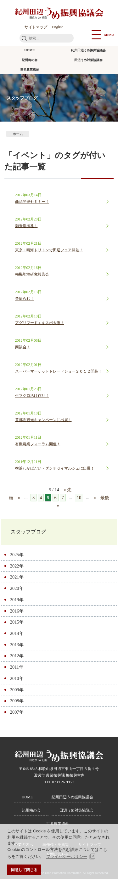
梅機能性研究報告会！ (34, 274)
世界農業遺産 (29, 69)
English (58, 27)
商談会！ (22, 347)
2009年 (17, 689)
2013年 (17, 644)
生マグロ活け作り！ (32, 395)
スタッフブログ (28, 531)
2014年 (17, 633)
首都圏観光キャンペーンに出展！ (43, 420)
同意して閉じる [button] (24, 870)
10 (79, 497)
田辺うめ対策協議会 (88, 60)
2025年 (17, 554)
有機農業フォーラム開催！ (37, 444)
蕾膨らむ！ (24, 298)
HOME (29, 50)
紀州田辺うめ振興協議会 (88, 50)
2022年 (17, 565)
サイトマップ (36, 27)
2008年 (17, 700)
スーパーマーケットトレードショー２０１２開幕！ (58, 371)
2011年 (16, 667)
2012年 (17, 655)
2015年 (17, 622)
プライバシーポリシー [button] (66, 856)
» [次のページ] (95, 497)
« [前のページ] (19, 497)
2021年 (17, 576)
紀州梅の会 (29, 60)
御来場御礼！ (26, 226)
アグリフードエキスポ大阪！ (39, 323)
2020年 (17, 588)
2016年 (17, 611)
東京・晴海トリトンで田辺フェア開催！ (49, 250)
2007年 (17, 712)
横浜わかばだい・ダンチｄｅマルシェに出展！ (54, 468)
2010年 (17, 678)
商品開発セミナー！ (32, 201)
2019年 (17, 599)
